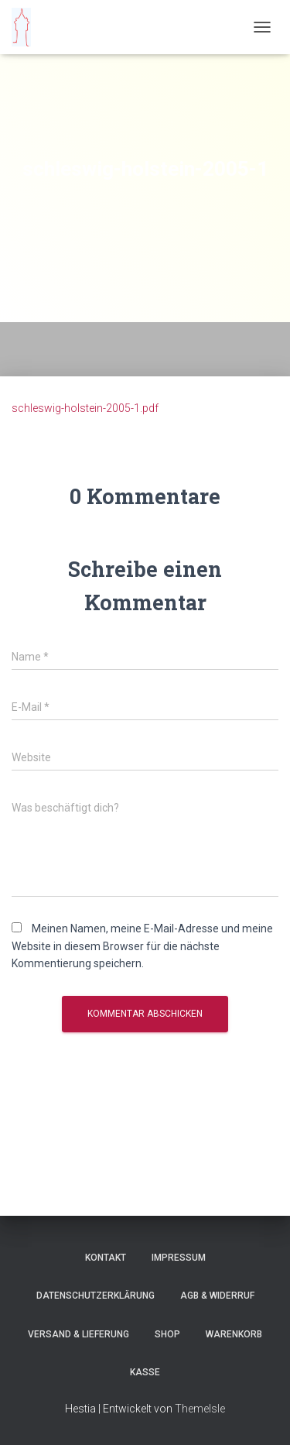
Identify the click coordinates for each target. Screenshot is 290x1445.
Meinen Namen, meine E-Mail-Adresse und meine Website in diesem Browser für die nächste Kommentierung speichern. (142, 946)
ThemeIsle (200, 1408)
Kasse (145, 1372)
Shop (167, 1334)
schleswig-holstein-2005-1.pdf (85, 408)
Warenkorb (234, 1334)
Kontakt (105, 1257)
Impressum (179, 1257)
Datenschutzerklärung (95, 1295)
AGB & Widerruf (217, 1295)
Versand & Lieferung (78, 1334)
